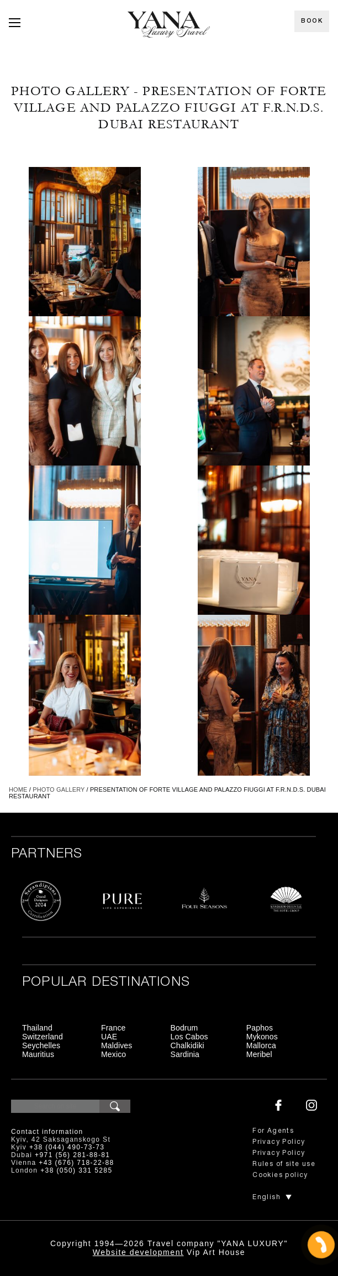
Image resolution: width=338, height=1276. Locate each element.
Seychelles (41, 1045)
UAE (109, 1036)
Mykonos (262, 1036)
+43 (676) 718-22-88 (76, 1163)
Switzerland (42, 1036)
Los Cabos (189, 1036)
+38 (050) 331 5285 (76, 1170)
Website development (138, 1252)
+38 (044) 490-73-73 (66, 1147)
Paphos (259, 1027)
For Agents (273, 1131)
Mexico (113, 1054)
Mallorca (261, 1045)
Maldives (116, 1045)
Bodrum (184, 1027)
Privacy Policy (278, 1142)
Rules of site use (283, 1164)
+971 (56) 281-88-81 (72, 1155)
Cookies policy (280, 1175)
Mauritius (38, 1054)
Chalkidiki (187, 1045)
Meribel (259, 1054)
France (113, 1027)
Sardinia (185, 1054)
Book (312, 21)
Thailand (37, 1027)
